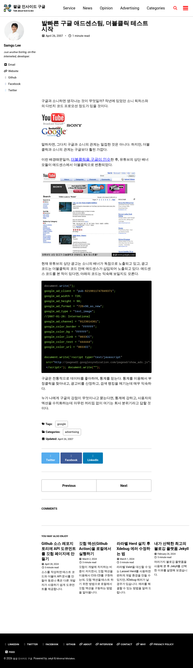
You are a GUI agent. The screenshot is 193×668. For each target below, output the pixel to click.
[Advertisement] (96, 70)
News (85, 8)
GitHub (73, 644)
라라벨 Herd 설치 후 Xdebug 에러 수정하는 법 (133, 565)
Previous (69, 500)
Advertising (127, 8)
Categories (154, 8)
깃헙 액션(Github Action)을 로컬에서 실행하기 (95, 565)
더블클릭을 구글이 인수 (94, 163)
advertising (72, 450)
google (61, 441)
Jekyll (54, 658)
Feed (10, 652)
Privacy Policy (172, 644)
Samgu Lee (13, 45)
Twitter (32, 644)
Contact (132, 644)
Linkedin (12, 644)
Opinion (104, 8)
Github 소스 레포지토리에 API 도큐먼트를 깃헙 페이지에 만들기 (58, 568)
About (91, 644)
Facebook (53, 644)
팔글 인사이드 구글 (29, 8)
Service (67, 8)
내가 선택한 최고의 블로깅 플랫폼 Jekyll (171, 562)
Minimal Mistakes (70, 658)
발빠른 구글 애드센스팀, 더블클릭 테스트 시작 (94, 26)
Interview (111, 644)
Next (124, 500)
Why (150, 644)
